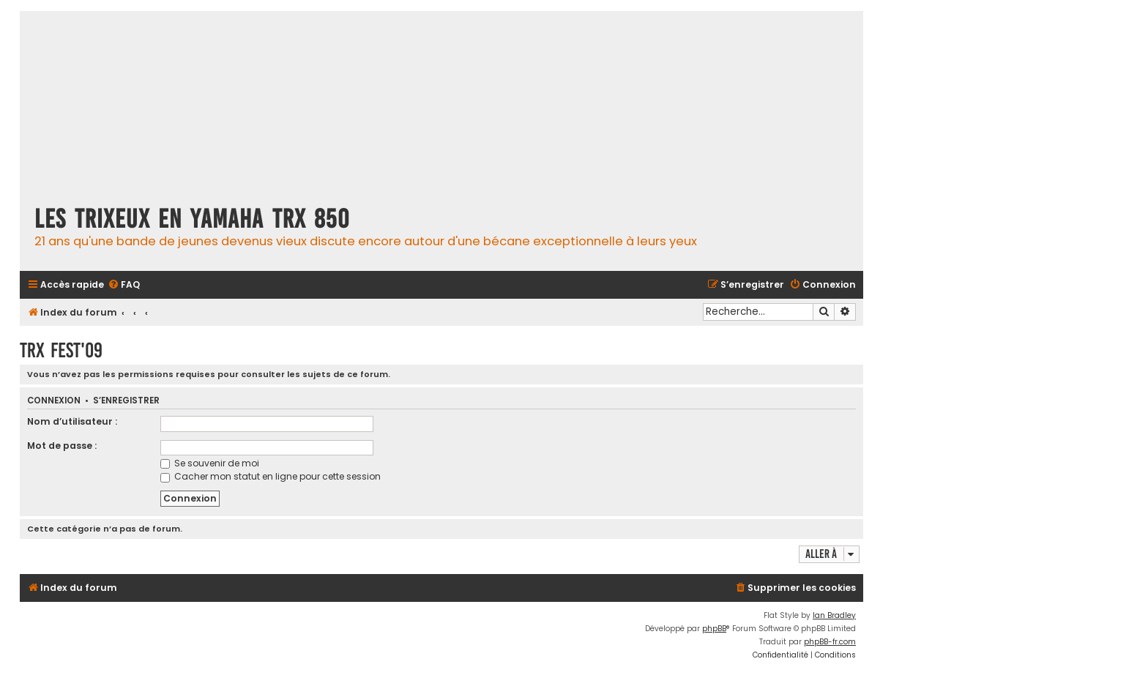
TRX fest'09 (61, 350)
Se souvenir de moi (209, 463)
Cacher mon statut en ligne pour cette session (270, 476)
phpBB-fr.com (830, 641)
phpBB (714, 628)
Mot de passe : (62, 445)
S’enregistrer (126, 400)
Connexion (54, 400)
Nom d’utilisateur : (72, 421)
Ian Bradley (834, 615)
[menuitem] (124, 285)
